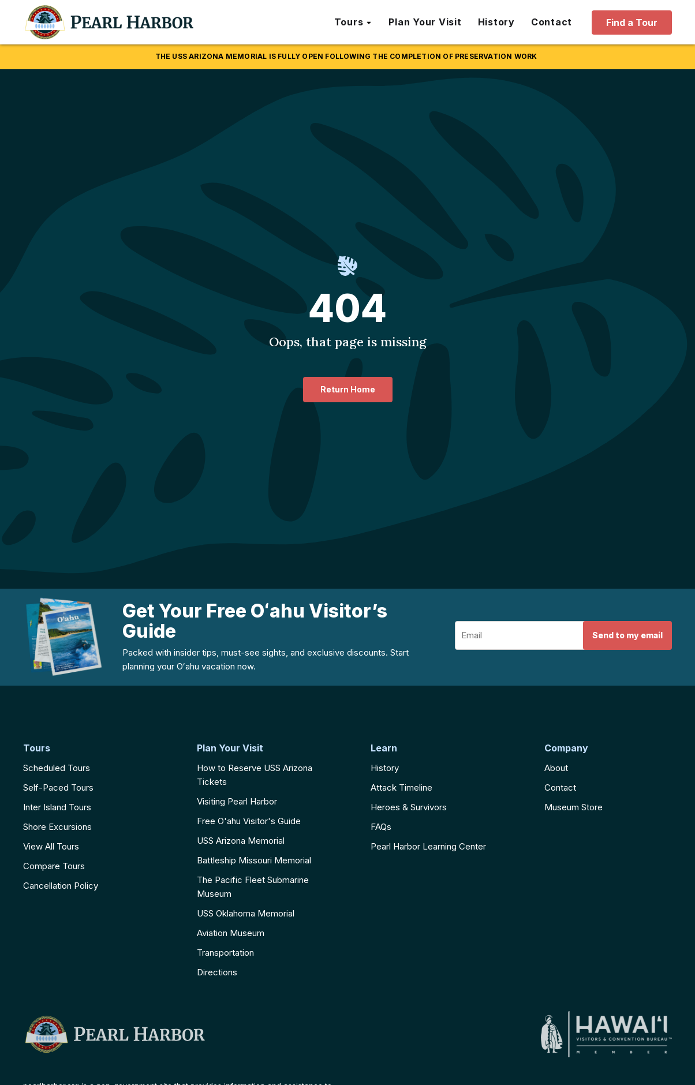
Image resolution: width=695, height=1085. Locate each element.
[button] (353, 22)
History (385, 767)
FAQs (381, 826)
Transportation (225, 952)
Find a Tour (631, 22)
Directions (217, 972)
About (556, 767)
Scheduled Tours (56, 767)
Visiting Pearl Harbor (237, 801)
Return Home (347, 389)
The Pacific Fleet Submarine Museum (253, 886)
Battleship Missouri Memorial (254, 860)
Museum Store (573, 807)
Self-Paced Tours (58, 787)
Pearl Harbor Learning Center (428, 846)
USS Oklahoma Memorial (245, 913)
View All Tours (51, 846)
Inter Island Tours (57, 807)
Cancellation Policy (60, 885)
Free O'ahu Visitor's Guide (249, 820)
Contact (560, 787)
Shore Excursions (57, 826)
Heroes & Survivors (409, 807)
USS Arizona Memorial (241, 840)
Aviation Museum (230, 932)
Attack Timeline (401, 787)
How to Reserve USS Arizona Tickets (254, 774)
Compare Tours (54, 865)
